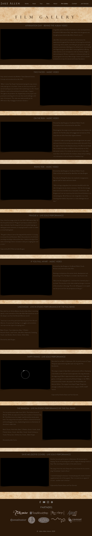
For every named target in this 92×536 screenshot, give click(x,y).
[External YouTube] (26, 44)
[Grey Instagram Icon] (48, 502)
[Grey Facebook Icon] (40, 502)
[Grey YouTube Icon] (44, 502)
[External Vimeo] (25, 374)
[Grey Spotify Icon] (52, 502)
